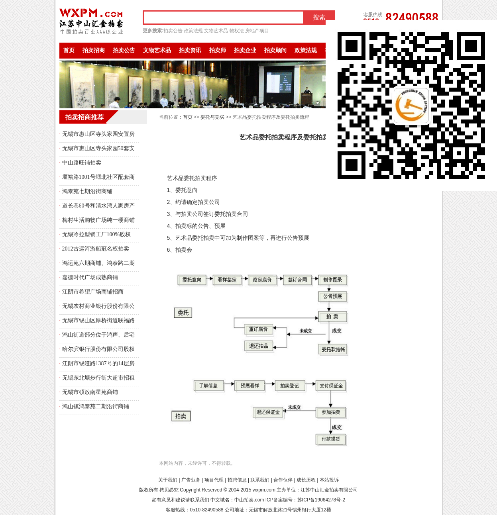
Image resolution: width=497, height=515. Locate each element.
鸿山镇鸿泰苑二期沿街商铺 (95, 406)
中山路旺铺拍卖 (81, 163)
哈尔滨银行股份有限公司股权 (98, 349)
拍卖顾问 (275, 50)
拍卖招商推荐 (84, 117)
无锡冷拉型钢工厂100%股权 (96, 234)
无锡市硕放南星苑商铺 (90, 392)
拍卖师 (217, 50)
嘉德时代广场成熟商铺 (90, 277)
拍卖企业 (245, 50)
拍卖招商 (94, 50)
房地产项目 (257, 30)
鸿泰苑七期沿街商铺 (87, 191)
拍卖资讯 (190, 50)
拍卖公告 (173, 30)
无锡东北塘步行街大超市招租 (98, 378)
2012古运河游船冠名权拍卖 (95, 249)
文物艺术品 (216, 30)
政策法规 (193, 30)
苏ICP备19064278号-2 (321, 500)
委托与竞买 (212, 117)
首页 (69, 50)
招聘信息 (237, 480)
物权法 (237, 30)
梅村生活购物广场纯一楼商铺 (98, 220)
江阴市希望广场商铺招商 (93, 292)
